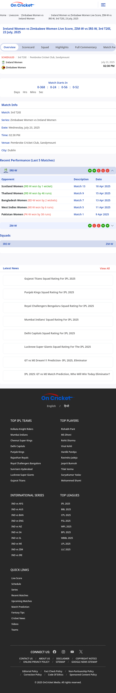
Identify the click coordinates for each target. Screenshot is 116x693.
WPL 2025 (66, 526)
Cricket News (18, 618)
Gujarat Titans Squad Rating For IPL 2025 (49, 278)
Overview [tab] (9, 47)
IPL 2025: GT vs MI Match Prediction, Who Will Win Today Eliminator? (67, 374)
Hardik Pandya (69, 452)
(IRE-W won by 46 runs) (26, 193)
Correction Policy (33, 674)
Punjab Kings (17, 452)
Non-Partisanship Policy (81, 671)
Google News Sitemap (84, 661)
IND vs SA (16, 532)
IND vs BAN (17, 515)
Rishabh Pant (68, 429)
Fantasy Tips (17, 612)
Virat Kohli (66, 446)
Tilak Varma (67, 469)
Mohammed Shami (71, 480)
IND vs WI (16, 543)
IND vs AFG (17, 503)
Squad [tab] (45, 47)
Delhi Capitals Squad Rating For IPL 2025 (49, 333)
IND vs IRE (16, 555)
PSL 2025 (66, 520)
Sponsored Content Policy (83, 674)
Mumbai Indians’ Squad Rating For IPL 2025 (51, 319)
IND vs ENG (17, 520)
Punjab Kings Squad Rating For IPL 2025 (49, 292)
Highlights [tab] (62, 47)
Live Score (16, 578)
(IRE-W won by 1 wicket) (26, 186)
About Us (44, 658)
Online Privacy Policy (36, 661)
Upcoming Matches (21, 601)
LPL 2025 (66, 543)
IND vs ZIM (17, 549)
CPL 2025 (66, 515)
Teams (14, 629)
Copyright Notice (86, 658)
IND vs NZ (16, 526)
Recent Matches (19, 595)
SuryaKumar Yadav (71, 474)
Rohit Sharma (68, 440)
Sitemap (60, 661)
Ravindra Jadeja (69, 457)
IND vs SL (16, 538)
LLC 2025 (66, 549)
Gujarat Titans (17, 480)
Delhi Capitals (17, 446)
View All (106, 268)
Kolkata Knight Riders (21, 429)
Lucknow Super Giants (22, 474)
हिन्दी (66, 406)
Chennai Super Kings (21, 440)
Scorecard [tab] (28, 47)
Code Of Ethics (55, 674)
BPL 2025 (66, 532)
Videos (14, 624)
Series (14, 589)
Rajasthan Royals (19, 457)
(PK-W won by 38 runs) (26, 214)
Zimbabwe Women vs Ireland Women (33, 120)
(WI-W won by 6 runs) (27, 207)
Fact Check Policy (53, 671)
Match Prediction (20, 606)
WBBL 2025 (67, 538)
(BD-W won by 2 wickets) (29, 200)
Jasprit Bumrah (69, 463)
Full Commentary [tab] (86, 47)
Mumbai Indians (19, 434)
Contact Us (26, 658)
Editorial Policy (30, 671)
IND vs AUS (17, 509)
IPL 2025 (65, 503)
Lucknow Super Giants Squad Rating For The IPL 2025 (57, 346)
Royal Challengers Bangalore (25, 463)
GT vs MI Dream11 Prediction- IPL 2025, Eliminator (55, 360)
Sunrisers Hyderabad (21, 469)
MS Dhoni (66, 434)
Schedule (16, 584)
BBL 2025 (66, 509)
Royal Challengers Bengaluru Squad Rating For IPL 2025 (59, 306)
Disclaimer (62, 658)
